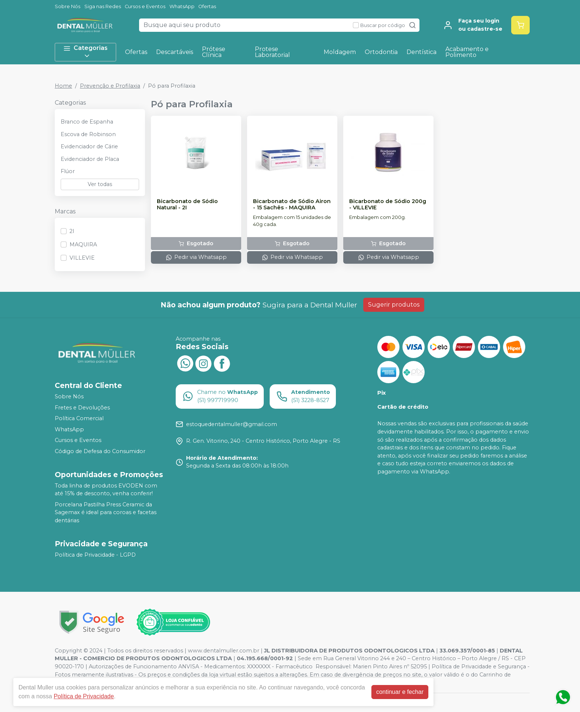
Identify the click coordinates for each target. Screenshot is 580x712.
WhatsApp (182, 6)
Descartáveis (174, 51)
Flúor (68, 171)
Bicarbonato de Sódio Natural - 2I (187, 204)
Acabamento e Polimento (467, 51)
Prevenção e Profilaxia (110, 85)
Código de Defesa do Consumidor (100, 451)
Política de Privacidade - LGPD (95, 554)
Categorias (85, 52)
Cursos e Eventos (145, 6)
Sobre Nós (67, 6)
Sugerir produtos (393, 304)
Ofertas (207, 6)
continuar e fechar (400, 692)
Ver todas (100, 184)
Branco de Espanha (87, 121)
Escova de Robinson (88, 134)
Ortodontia (381, 51)
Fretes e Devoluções (82, 407)
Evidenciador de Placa (90, 159)
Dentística (421, 51)
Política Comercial (79, 418)
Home (63, 85)
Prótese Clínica (213, 51)
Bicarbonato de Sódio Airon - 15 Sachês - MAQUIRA (292, 204)
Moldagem (340, 51)
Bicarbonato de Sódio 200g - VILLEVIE (387, 204)
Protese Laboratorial (272, 51)
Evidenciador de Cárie (89, 146)
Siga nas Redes (102, 6)
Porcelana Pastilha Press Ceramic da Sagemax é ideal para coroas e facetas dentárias (105, 512)
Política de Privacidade (84, 696)
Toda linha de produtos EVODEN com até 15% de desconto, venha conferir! (106, 489)
